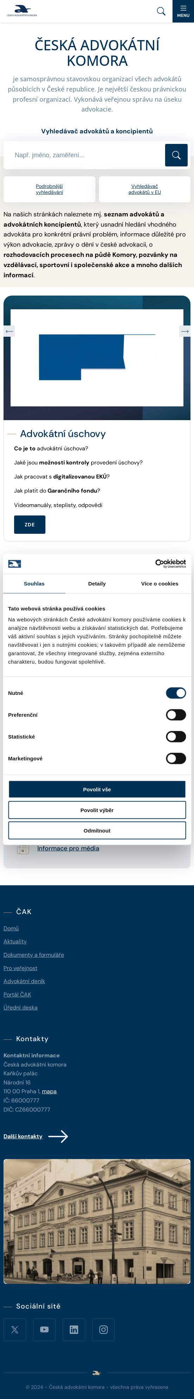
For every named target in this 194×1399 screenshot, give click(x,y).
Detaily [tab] (97, 583)
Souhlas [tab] (34, 583)
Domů (11, 928)
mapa (49, 1091)
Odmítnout (97, 831)
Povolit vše (97, 789)
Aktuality (15, 941)
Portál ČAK (17, 994)
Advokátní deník (24, 981)
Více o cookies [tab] (160, 583)
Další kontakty (36, 1136)
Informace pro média (68, 848)
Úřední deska (21, 1007)
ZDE (30, 524)
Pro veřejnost (20, 968)
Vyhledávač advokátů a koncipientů (97, 131)
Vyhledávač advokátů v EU (145, 189)
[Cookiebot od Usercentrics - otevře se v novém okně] (155, 564)
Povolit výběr (96, 810)
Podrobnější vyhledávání (49, 189)
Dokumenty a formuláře (34, 954)
